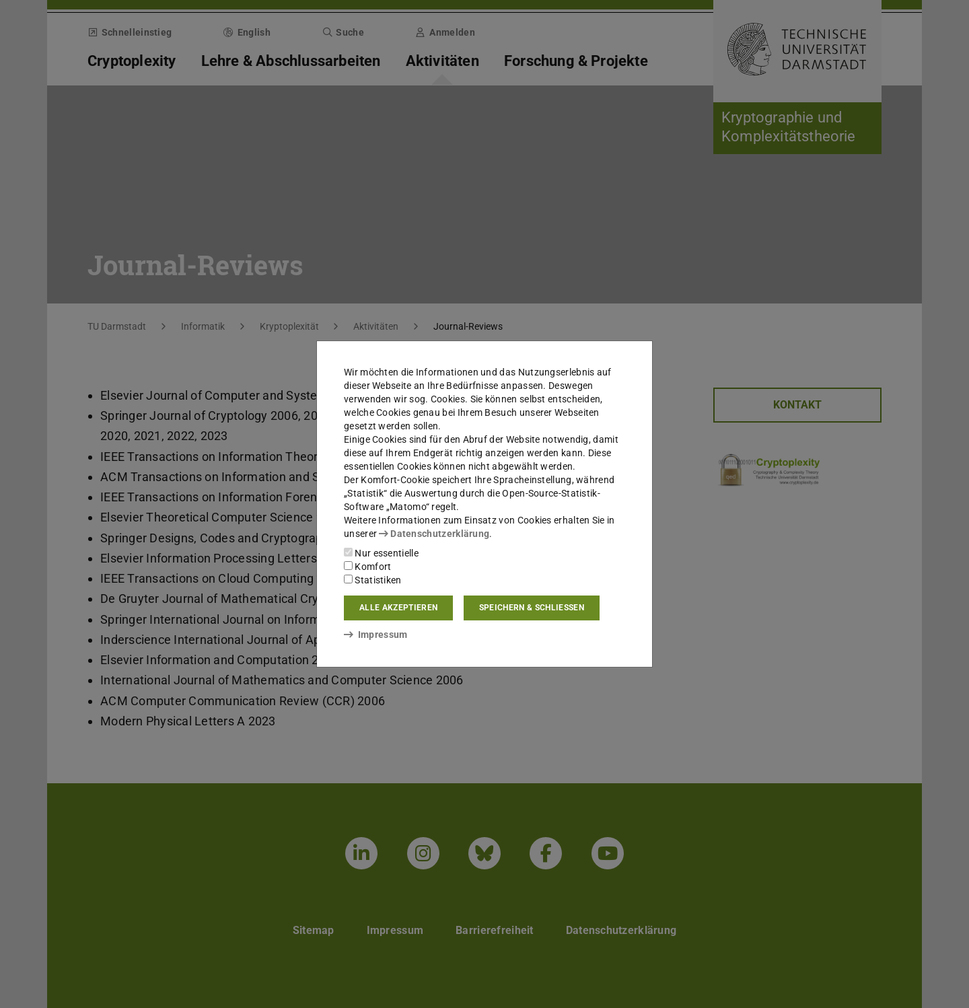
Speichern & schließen (531, 607)
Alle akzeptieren (398, 607)
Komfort (367, 566)
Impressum (376, 634)
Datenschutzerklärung (434, 533)
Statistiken (373, 580)
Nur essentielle (381, 553)
